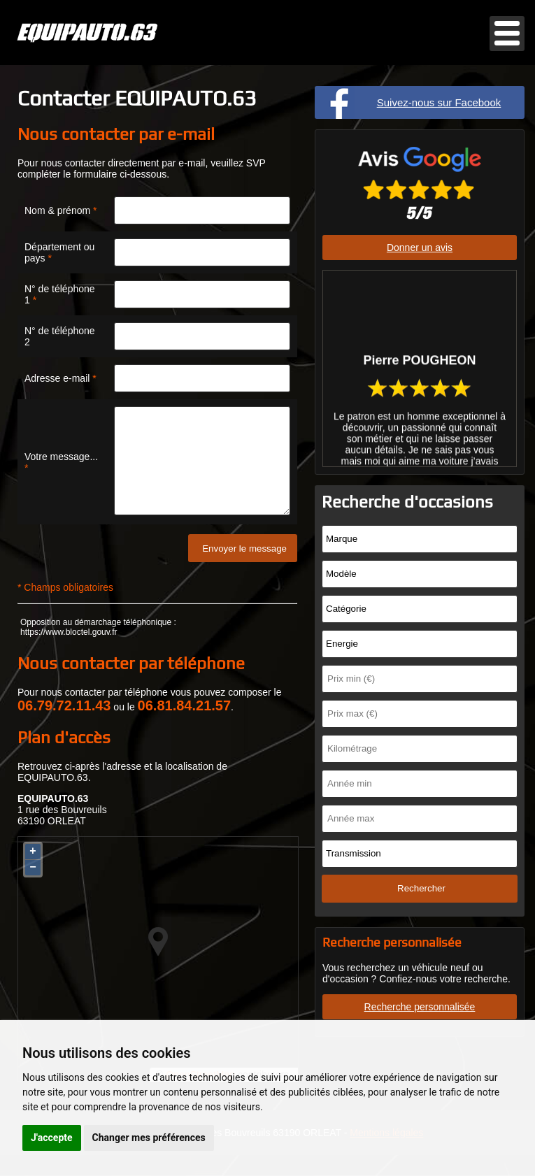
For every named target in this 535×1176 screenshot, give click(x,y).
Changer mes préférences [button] (149, 1137)
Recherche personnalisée (420, 1006)
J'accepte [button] (52, 1137)
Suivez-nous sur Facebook (439, 102)
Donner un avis (419, 247)
